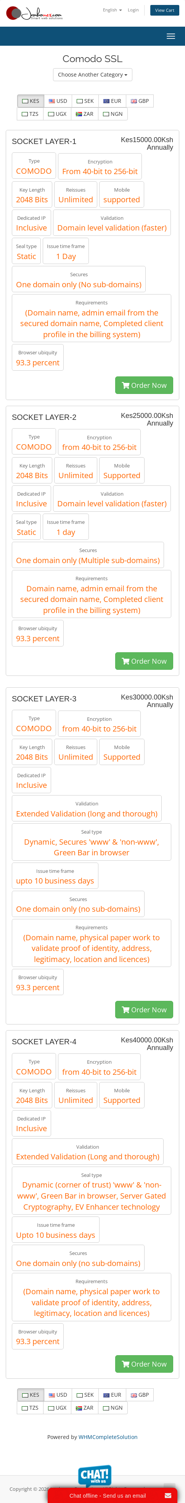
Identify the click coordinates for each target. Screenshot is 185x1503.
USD (58, 100)
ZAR (84, 113)
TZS (30, 113)
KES (30, 100)
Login (133, 10)
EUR (112, 100)
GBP (140, 100)
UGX (57, 113)
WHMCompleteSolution (108, 1437)
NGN (113, 113)
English (112, 10)
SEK (85, 100)
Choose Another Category (92, 74)
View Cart (164, 10)
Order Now (144, 385)
